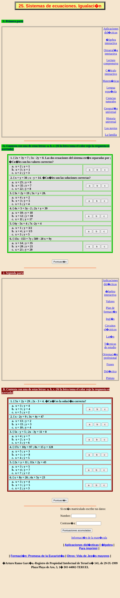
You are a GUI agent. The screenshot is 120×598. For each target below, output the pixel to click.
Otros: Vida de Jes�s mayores (88, 555)
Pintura (110, 378)
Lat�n (110, 336)
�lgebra (107, 544)
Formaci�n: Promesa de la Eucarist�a (38, 555)
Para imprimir (88, 548)
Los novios (110, 128)
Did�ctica (110, 371)
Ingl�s (110, 318)
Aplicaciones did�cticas (82, 544)
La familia (111, 134)
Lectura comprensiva (110, 62)
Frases (110, 364)
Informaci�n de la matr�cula (89, 537)
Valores (110, 301)
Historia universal (111, 120)
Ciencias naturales (111, 100)
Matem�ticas (111, 81)
